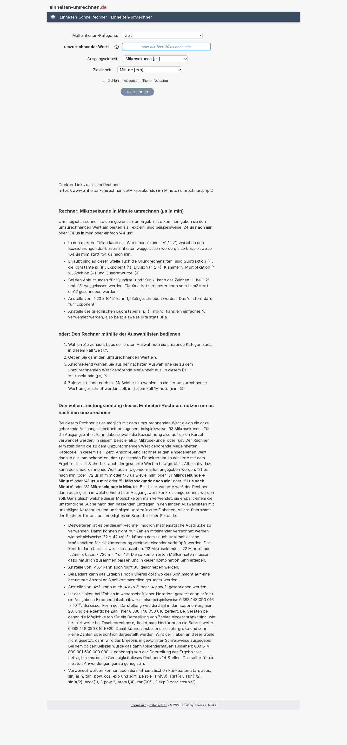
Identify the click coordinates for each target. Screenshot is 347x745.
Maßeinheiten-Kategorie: (95, 35)
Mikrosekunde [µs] (85, 375)
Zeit (98, 350)
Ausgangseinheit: (103, 58)
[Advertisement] (137, 136)
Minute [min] (167, 388)
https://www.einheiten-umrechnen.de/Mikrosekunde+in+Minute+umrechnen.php (134, 190)
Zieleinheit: (103, 69)
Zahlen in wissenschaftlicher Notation (138, 81)
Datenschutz (158, 705)
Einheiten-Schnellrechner (83, 17)
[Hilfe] (117, 47)
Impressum (139, 705)
